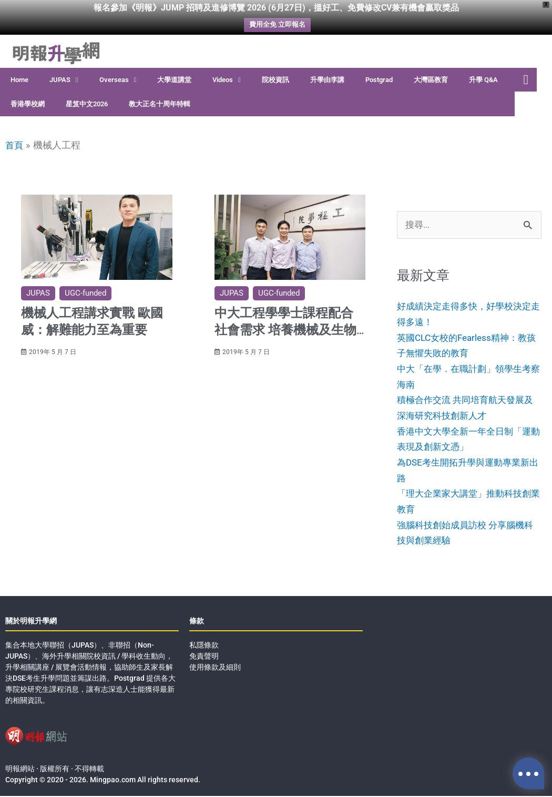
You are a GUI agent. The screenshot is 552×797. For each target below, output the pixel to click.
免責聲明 (204, 657)
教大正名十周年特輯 (159, 104)
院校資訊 (275, 80)
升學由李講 (327, 80)
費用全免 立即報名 (277, 25)
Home (19, 80)
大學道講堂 (174, 80)
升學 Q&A (483, 80)
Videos (226, 80)
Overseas (118, 80)
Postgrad (379, 80)
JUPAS (63, 80)
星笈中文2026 (87, 104)
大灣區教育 (431, 80)
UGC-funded (85, 293)
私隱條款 (204, 646)
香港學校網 (28, 104)
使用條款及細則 (215, 668)
